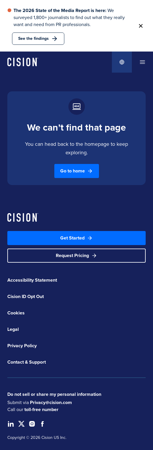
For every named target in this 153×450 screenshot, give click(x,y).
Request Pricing (76, 255)
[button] (140, 25)
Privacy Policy (22, 345)
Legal (13, 329)
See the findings (38, 38)
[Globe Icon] (122, 62)
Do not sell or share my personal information (54, 394)
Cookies (16, 312)
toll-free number (41, 409)
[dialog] (142, 62)
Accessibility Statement (32, 280)
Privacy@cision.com (51, 402)
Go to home (76, 170)
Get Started (76, 238)
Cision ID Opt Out (25, 296)
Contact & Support (26, 362)
